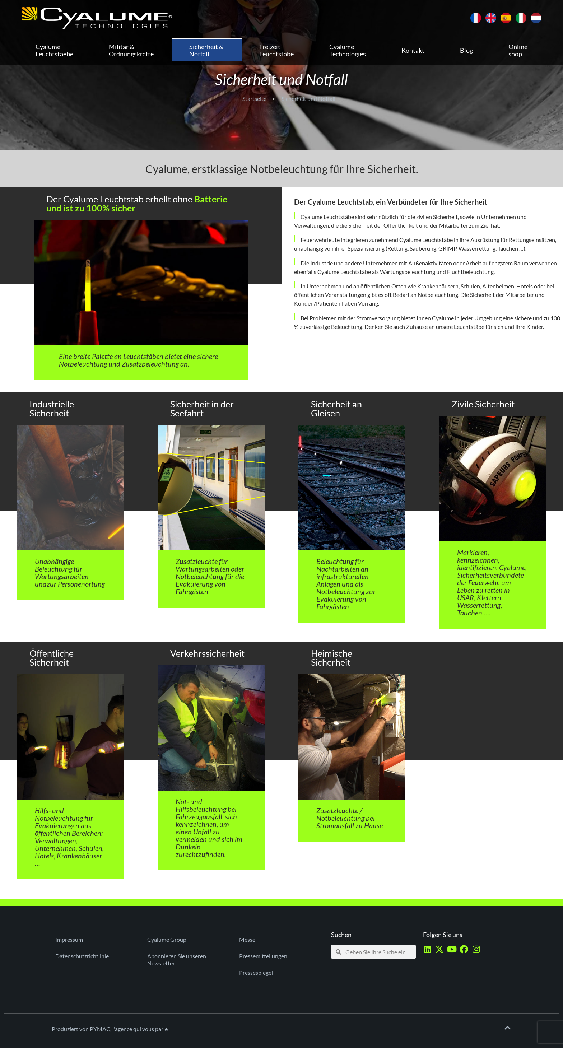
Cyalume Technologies (347, 50)
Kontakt (412, 50)
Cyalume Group (166, 939)
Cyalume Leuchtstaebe (54, 50)
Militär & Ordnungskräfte (131, 50)
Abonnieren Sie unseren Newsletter (176, 959)
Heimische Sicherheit (331, 657)
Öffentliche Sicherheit (51, 657)
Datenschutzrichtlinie (82, 955)
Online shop (517, 50)
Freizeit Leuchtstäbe (276, 50)
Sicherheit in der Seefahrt (202, 408)
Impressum (69, 939)
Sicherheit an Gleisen (336, 408)
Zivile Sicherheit (483, 404)
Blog (466, 50)
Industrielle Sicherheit (51, 408)
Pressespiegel (256, 972)
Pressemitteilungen (263, 955)
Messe (247, 939)
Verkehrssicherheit (207, 653)
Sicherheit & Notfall (206, 50)
